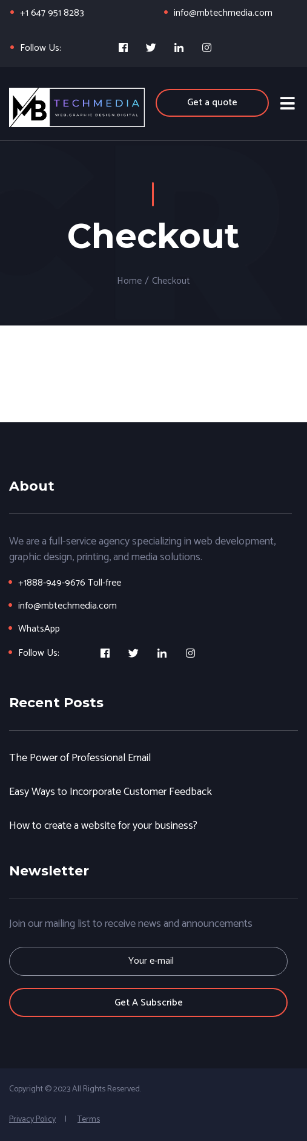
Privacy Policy (32, 1119)
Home (129, 281)
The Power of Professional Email (80, 758)
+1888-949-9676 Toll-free (69, 583)
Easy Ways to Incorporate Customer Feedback (110, 791)
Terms (89, 1119)
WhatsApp (39, 629)
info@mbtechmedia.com (223, 13)
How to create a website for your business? (103, 825)
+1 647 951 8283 (52, 13)
